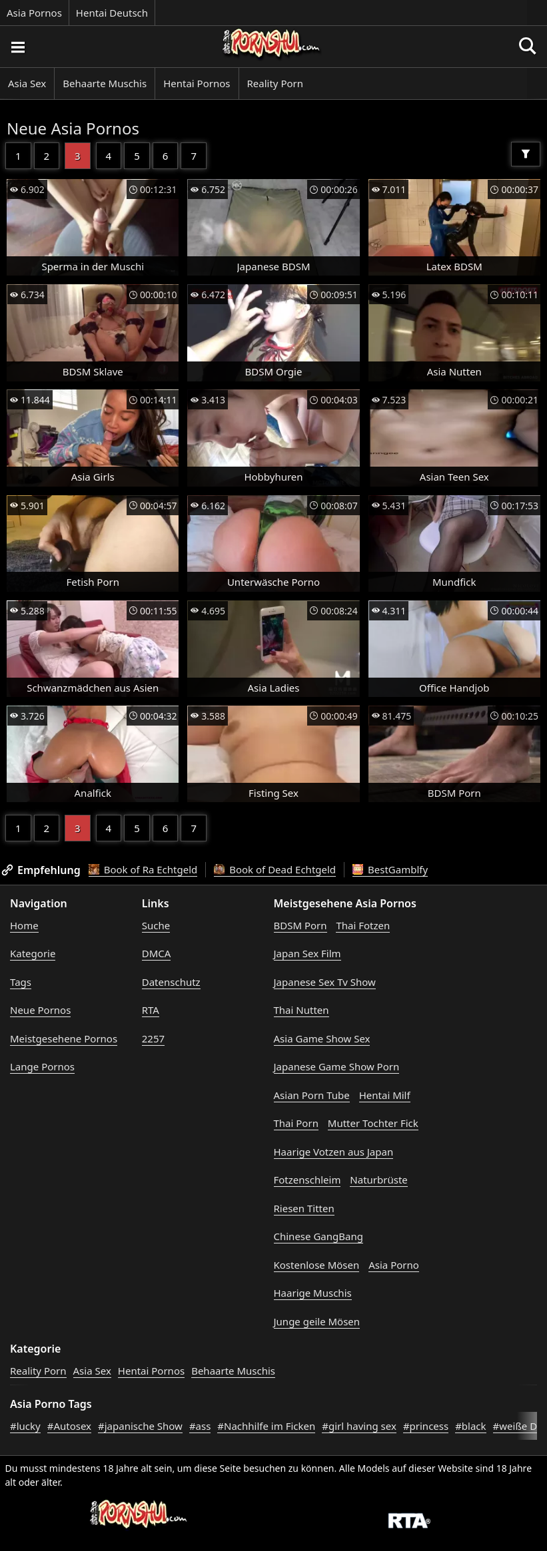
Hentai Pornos (196, 83)
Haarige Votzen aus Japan (334, 1151)
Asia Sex (27, 83)
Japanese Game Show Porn (337, 1066)
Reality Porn (275, 83)
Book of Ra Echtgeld (143, 869)
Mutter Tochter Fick (373, 1123)
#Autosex (69, 1426)
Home (24, 925)
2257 (153, 1038)
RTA (150, 1009)
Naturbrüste (378, 1179)
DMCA (156, 953)
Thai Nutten (301, 1009)
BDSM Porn (300, 925)
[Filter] (525, 154)
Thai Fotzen (363, 925)
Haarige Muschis (313, 1292)
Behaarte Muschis (105, 83)
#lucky (25, 1426)
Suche (156, 925)
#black (470, 1426)
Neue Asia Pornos (73, 128)
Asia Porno (393, 1264)
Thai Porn (296, 1123)
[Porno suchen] (17, 46)
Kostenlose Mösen (317, 1264)
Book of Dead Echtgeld (275, 869)
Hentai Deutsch (112, 12)
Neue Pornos (40, 1009)
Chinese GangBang (318, 1236)
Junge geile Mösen (317, 1321)
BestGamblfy (390, 869)
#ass (200, 1426)
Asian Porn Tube (312, 1095)
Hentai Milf (384, 1095)
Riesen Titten (304, 1208)
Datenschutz (171, 982)
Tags (20, 982)
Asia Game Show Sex (322, 1038)
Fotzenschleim (307, 1179)
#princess (425, 1426)
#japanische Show (140, 1426)
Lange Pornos (42, 1066)
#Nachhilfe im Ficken (266, 1426)
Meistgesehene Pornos (63, 1038)
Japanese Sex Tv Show (325, 982)
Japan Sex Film (307, 953)
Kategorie (32, 953)
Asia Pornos (34, 12)
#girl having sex (359, 1426)
